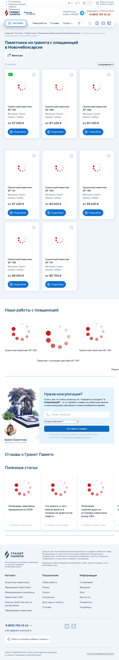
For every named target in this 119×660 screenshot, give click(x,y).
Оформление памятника (18, 610)
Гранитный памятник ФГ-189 (20, 108)
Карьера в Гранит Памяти (17, 5)
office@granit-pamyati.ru (18, 630)
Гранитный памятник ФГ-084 (57, 189)
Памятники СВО (14, 597)
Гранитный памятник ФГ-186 (95, 189)
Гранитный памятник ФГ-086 (95, 108)
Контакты (85, 597)
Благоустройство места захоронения (18, 604)
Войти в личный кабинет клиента (104, 3)
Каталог (16, 23)
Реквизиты (13, 9)
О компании (14, 1)
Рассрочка (48, 597)
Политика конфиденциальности (100, 654)
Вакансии (85, 587)
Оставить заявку (77, 428)
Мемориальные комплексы (20, 592)
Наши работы (40, 23)
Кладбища (85, 607)
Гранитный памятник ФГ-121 (20, 189)
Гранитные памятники (17, 582)
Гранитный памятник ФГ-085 (57, 108)
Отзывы (12, 11)
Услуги (46, 592)
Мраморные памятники (18, 587)
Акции (45, 587)
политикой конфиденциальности (77, 437)
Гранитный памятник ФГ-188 (20, 261)
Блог (82, 592)
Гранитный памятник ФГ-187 (57, 261)
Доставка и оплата (52, 602)
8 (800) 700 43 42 (99, 14)
